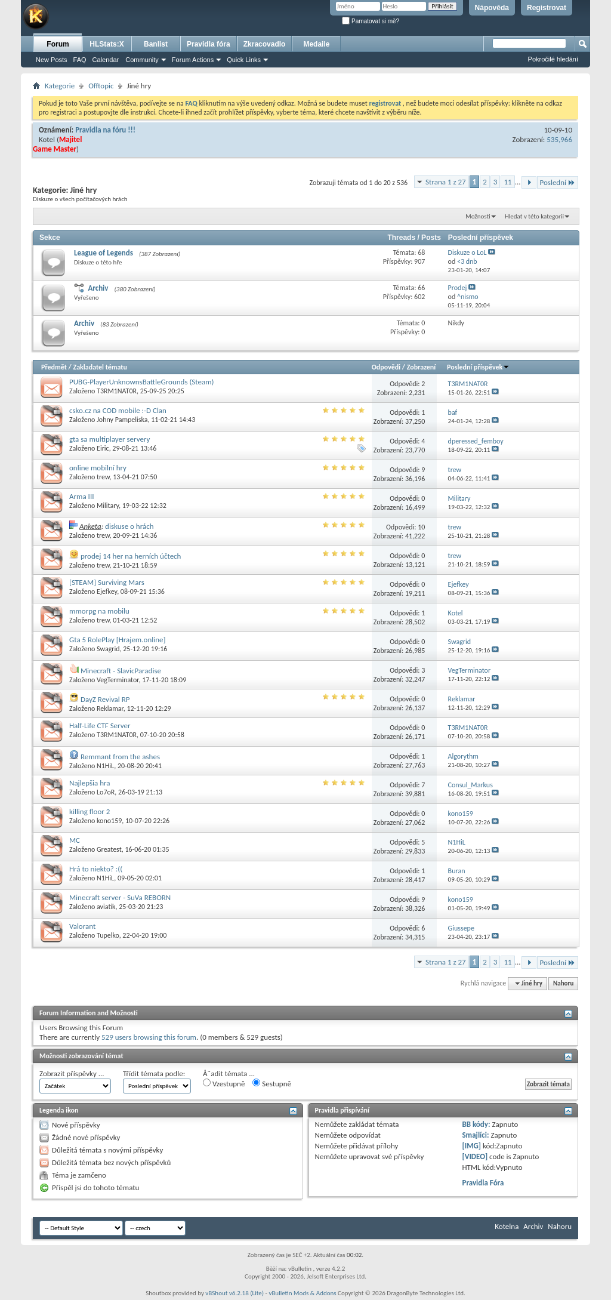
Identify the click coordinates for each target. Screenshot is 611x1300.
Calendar (105, 59)
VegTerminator (117, 680)
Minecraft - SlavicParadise (121, 670)
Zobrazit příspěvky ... (71, 1073)
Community (142, 59)
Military (108, 505)
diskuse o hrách (129, 526)
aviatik (106, 906)
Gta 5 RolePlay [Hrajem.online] (117, 639)
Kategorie (60, 85)
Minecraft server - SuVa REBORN (120, 897)
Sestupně (271, 1083)
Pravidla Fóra (483, 1182)
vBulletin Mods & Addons (302, 1293)
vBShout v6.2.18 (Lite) (234, 1293)
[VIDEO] (474, 1156)
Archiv (98, 288)
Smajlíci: (475, 1134)
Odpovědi (386, 367)
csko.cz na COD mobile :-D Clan (117, 410)
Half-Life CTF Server (100, 725)
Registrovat (546, 8)
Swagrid (108, 649)
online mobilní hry (97, 467)
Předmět (54, 367)
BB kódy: (476, 1124)
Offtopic (100, 85)
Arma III (81, 496)
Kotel (47, 139)
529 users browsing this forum (148, 1037)
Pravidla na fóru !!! (105, 129)
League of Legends (103, 252)
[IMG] (471, 1145)
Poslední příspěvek (478, 367)
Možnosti (477, 216)
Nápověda (492, 8)
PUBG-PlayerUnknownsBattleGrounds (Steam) (141, 381)
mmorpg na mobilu (99, 610)
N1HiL (105, 766)
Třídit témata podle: (154, 1073)
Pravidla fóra (208, 44)
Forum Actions (193, 59)
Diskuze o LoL (467, 252)
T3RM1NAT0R (117, 391)
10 (421, 527)
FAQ (80, 59)
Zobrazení (421, 367)
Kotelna (507, 1226)
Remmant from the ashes (120, 756)
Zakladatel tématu (99, 367)
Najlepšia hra (89, 782)
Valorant (82, 926)
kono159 (109, 821)
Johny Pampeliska (122, 419)
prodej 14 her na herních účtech (131, 556)
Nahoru (563, 983)
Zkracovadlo (264, 44)
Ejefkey (107, 591)
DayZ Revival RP (105, 699)
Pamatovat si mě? (370, 21)
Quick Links (244, 59)
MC (74, 840)
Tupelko (108, 935)
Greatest (109, 849)
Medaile (316, 44)
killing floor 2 (89, 811)
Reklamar (110, 708)
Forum (58, 44)
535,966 (559, 139)
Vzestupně (224, 1083)
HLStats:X (107, 44)
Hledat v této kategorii (534, 216)
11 (507, 181)
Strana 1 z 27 (445, 181)
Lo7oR (106, 792)
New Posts (51, 59)
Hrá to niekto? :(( (95, 868)
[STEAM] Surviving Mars (106, 582)
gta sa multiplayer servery (109, 439)
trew (103, 477)
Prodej (457, 288)
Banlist (156, 44)
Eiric (103, 448)
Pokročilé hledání (553, 59)
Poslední (558, 182)
